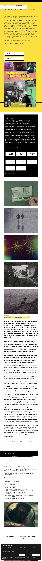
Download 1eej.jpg (10, 162)
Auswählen (22, 555)
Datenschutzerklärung (6, 551)
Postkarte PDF (32, 154)
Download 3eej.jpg (32, 162)
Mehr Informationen (7, 47)
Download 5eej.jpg (21, 168)
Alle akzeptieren (36, 555)
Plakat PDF (21, 154)
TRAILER (9, 58)
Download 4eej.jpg (10, 168)
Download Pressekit (10, 154)
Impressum (13, 551)
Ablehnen (28, 555)
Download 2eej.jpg (21, 162)
